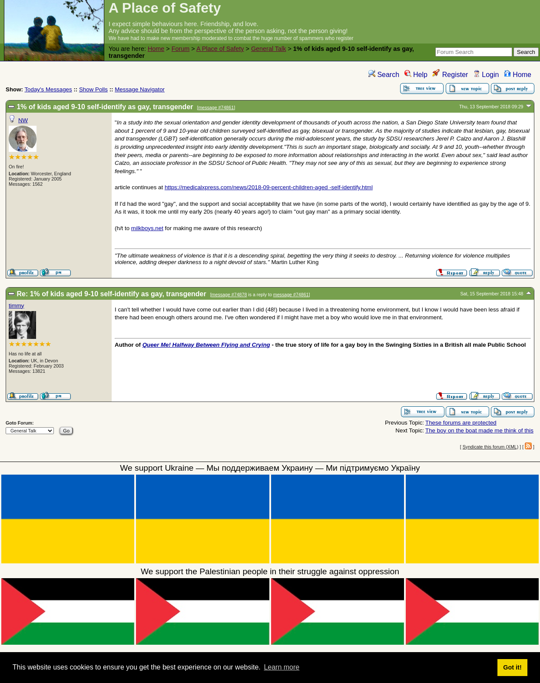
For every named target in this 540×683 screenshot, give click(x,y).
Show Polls (93, 89)
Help (415, 74)
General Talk (268, 48)
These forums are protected (461, 422)
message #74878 (229, 294)
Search (383, 74)
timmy (16, 305)
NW (23, 120)
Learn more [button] (281, 667)
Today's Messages (48, 89)
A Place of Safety (220, 48)
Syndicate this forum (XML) (491, 446)
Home (156, 48)
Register (450, 74)
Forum (181, 48)
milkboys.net (147, 228)
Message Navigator (140, 89)
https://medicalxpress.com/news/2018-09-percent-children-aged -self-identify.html (269, 187)
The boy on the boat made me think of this (479, 430)
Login (486, 74)
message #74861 (216, 107)
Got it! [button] (512, 667)
